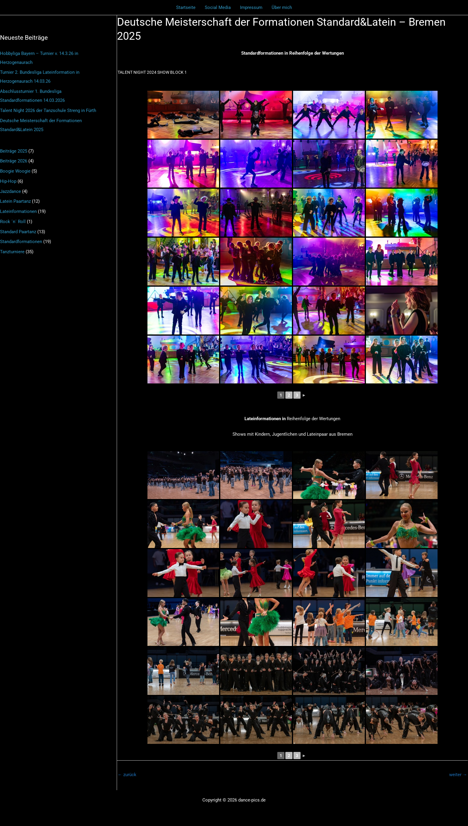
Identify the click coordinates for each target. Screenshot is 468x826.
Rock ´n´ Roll (13, 221)
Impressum (251, 7)
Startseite (186, 7)
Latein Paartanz (15, 201)
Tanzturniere (12, 251)
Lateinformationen (18, 211)
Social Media (218, 7)
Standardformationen (21, 241)
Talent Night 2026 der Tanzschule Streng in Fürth (48, 110)
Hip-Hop (8, 181)
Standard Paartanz (18, 231)
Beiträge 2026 (13, 161)
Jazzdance (10, 191)
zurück (127, 774)
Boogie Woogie (15, 171)
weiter (458, 774)
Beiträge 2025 (13, 151)
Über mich (281, 7)
